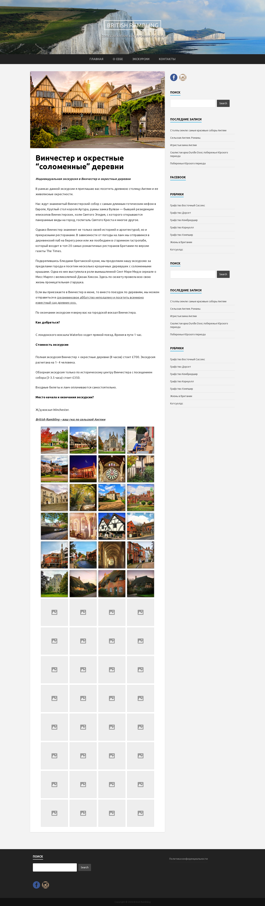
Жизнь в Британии (181, 242)
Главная (96, 59)
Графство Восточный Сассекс (187, 205)
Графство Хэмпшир (181, 234)
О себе (118, 59)
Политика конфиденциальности (188, 858)
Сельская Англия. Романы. (185, 137)
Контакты (167, 59)
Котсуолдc (176, 249)
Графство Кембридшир (184, 220)
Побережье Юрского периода (188, 163)
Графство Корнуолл (182, 227)
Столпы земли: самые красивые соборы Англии (198, 130)
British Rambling (132, 25)
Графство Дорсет (180, 212)
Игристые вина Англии (183, 145)
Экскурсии (141, 59)
